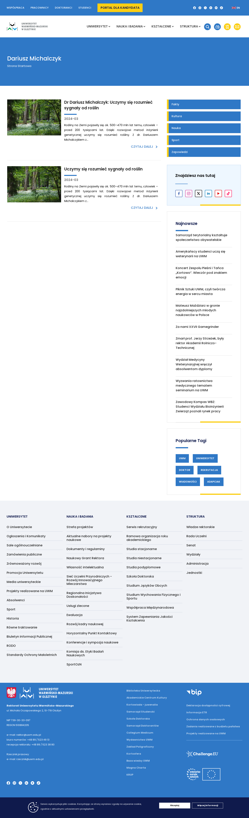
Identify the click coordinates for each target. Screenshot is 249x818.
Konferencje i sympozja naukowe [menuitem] (92, 642)
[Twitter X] (205, 8)
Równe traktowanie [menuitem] (22, 627)
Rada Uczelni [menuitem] (196, 536)
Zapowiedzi (180, 152)
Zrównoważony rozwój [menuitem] (24, 563)
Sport (175, 140)
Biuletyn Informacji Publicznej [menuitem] (29, 636)
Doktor (184, 470)
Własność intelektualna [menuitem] (85, 567)
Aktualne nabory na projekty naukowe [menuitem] (89, 538)
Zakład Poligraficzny (140, 746)
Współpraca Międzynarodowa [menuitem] (150, 607)
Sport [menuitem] (11, 609)
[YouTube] (216, 8)
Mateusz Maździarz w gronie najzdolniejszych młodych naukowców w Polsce (198, 310)
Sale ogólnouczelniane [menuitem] (24, 545)
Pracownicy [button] (40, 8)
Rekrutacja (209, 470)
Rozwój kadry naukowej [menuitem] (85, 624)
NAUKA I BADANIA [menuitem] (130, 26)
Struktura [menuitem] (189, 26)
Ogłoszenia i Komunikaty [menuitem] (26, 536)
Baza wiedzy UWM (138, 760)
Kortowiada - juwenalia (142, 704)
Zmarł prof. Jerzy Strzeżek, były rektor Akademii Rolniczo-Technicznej (200, 343)
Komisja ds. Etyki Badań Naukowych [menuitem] (85, 653)
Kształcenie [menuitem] (161, 26)
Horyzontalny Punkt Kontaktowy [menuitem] (92, 633)
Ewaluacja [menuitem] (74, 615)
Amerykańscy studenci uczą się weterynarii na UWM (200, 253)
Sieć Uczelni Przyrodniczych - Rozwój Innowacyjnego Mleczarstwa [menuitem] (89, 580)
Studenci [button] (84, 8)
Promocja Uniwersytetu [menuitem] (25, 572)
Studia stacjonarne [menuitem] (141, 549)
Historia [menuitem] (13, 618)
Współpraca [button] (15, 8)
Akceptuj (174, 805)
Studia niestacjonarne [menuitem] (143, 558)
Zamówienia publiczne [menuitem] (24, 554)
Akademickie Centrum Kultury (146, 697)
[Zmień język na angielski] (232, 8)
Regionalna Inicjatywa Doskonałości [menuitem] (84, 595)
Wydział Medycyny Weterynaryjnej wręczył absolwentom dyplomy (194, 364)
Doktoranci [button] (63, 8)
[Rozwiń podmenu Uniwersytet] (109, 26)
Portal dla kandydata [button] (120, 7)
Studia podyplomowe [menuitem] (143, 567)
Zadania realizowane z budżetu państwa (213, 726)
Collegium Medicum (139, 732)
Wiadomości (188, 481)
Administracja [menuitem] (197, 563)
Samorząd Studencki (140, 711)
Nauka (176, 128)
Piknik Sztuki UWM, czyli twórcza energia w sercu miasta (200, 291)
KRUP (129, 774)
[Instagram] (199, 8)
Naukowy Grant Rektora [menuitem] (85, 558)
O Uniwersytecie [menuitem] (19, 527)
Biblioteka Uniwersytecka (143, 690)
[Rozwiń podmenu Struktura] (199, 26)
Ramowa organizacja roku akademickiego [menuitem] (147, 538)
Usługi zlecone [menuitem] (78, 606)
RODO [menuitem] (11, 645)
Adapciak (213, 481)
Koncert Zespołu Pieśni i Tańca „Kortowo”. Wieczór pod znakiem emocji (201, 273)
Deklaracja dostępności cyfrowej (208, 705)
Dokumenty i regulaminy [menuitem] (86, 549)
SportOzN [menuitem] (74, 664)
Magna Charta (136, 767)
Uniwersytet (205, 458)
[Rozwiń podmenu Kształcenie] (173, 26)
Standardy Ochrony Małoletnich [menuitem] (32, 655)
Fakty (175, 104)
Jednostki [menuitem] (194, 572)
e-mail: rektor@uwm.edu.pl (24, 734)
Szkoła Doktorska (138, 718)
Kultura (177, 116)
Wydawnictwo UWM (139, 739)
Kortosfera (133, 753)
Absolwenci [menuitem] (16, 600)
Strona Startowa (19, 66)
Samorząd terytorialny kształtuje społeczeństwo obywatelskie (201, 237)
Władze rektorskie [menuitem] (200, 527)
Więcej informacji (207, 805)
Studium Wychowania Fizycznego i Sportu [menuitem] (153, 596)
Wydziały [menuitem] (193, 554)
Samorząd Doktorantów (142, 725)
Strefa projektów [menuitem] (80, 527)
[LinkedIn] (210, 8)
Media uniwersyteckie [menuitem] (24, 582)
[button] (207, 26)
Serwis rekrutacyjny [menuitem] (141, 527)
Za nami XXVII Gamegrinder (197, 327)
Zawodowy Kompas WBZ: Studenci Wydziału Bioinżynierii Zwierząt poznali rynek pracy (200, 406)
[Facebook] (194, 8)
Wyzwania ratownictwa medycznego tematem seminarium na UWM (194, 385)
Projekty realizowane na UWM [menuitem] (30, 591)
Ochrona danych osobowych (205, 719)
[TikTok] (221, 8)
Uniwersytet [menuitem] (97, 26)
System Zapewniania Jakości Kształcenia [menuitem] (149, 618)
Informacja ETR (196, 712)
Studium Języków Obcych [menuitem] (146, 585)
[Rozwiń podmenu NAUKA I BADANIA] (144, 26)
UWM (182, 458)
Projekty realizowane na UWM (206, 733)
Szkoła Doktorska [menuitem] (140, 576)
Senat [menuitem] (191, 545)
